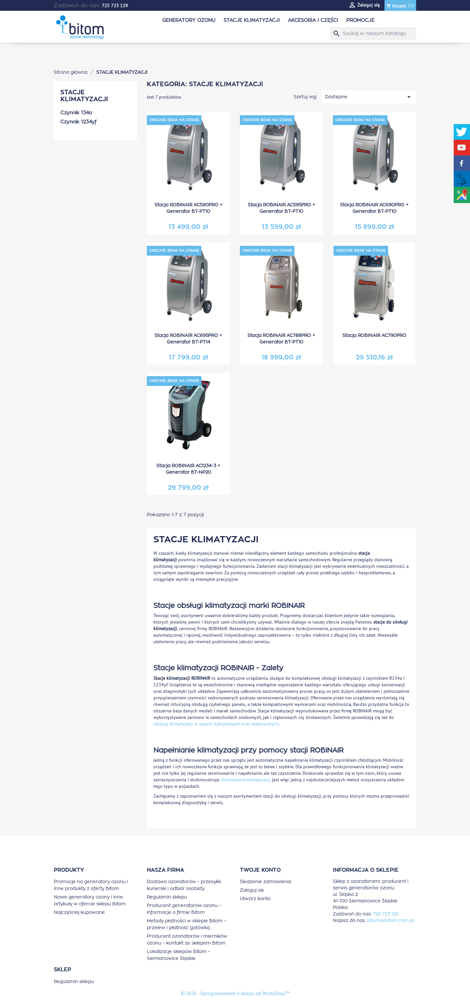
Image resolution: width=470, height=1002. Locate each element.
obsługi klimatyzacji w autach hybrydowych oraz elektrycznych (216, 724)
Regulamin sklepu (167, 897)
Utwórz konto (255, 899)
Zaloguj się (252, 890)
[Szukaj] (373, 33)
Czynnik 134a (76, 112)
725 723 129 (115, 5)
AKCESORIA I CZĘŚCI (313, 20)
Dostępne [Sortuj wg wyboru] (369, 97)
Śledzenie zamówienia (265, 882)
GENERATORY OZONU (188, 20)
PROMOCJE (360, 20)
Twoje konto (260, 870)
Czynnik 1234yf (78, 121)
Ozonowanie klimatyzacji (246, 780)
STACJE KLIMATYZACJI (252, 20)
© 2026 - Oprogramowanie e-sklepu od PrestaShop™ (235, 993)
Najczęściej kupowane (79, 912)
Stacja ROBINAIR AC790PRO (374, 335)
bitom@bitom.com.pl (390, 920)
